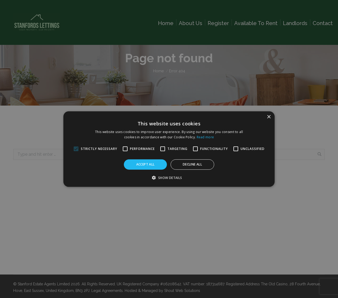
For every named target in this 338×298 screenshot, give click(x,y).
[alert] (169, 149)
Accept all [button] (145, 164)
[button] (169, 177)
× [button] (269, 117)
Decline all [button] (192, 164)
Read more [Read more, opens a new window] (205, 137)
